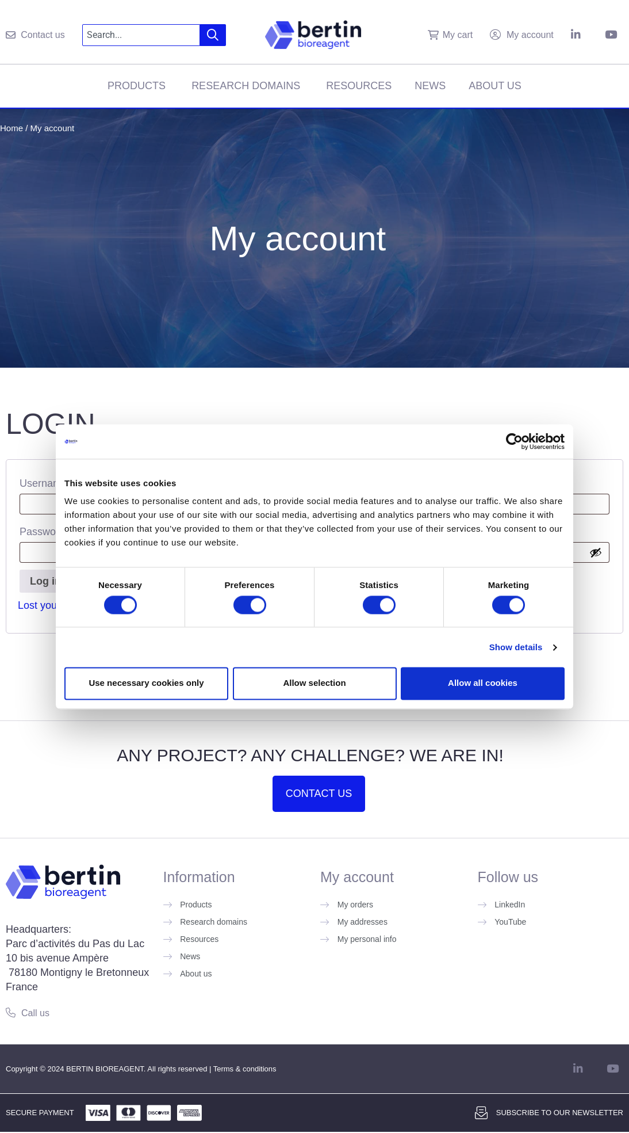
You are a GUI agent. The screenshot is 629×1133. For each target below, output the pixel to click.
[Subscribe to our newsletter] (481, 1113)
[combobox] (141, 35)
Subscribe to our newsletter (559, 1112)
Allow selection (314, 683)
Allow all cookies (482, 683)
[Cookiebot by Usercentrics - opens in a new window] (514, 441)
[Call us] (11, 1012)
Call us (35, 1013)
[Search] (213, 35)
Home (11, 128)
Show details (516, 647)
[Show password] (595, 552)
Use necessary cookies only (146, 683)
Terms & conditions (245, 1069)
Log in (45, 581)
